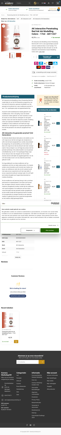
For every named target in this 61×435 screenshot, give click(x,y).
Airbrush (18, 381)
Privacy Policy (36, 399)
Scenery (18, 383)
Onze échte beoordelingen (36, 388)
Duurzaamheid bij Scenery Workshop (37, 376)
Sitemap (34, 413)
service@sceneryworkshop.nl (13, 400)
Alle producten (51, 389)
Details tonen (52, 225)
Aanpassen (30, 230)
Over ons (34, 380)
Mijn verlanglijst (51, 383)
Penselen (19, 378)
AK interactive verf (26, 19)
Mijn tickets (50, 381)
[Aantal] (12, 341)
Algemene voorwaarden (35, 393)
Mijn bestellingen (51, 378)
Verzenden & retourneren (35, 406)
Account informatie (52, 375)
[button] (44, 3)
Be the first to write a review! (18, 296)
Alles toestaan (50, 230)
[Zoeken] (29, 3)
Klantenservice (36, 410)
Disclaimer (35, 397)
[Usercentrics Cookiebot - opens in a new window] (52, 203)
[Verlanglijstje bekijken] (52, 3)
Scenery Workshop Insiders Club (37, 383)
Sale (17, 394)
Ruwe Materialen (21, 386)
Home (2, 15)
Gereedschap (20, 389)
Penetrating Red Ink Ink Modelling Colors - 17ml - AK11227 (22, 15)
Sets (17, 392)
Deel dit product (51, 76)
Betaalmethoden (36, 402)
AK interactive (11, 21)
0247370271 (8, 395)
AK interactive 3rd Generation (41, 19)
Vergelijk (49, 386)
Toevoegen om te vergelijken (38, 76)
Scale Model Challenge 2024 (38, 416)
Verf (18, 19)
